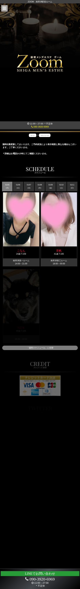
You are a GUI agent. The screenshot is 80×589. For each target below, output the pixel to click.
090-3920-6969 (40, 126)
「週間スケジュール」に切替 (40, 348)
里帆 (59, 250)
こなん (21, 250)
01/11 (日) (72, 186)
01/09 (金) (50, 186)
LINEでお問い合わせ (40, 573)
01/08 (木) (40, 186)
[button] (4, 8)
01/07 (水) (29, 186)
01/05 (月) (7, 186)
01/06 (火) (18, 186)
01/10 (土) (61, 186)
